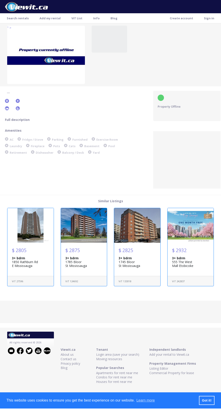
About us (67, 354)
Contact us (68, 359)
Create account (181, 18)
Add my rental (50, 18)
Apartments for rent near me (117, 373)
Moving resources (109, 359)
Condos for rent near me (114, 377)
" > (9, 28)
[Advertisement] (187, 159)
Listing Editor (158, 368)
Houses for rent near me (114, 382)
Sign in (209, 18)
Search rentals (18, 18)
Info (96, 18)
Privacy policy (70, 363)
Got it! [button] (206, 400)
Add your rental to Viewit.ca (169, 354)
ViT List (76, 18)
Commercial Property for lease (171, 373)
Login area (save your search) (117, 354)
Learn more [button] (145, 400)
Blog (113, 18)
